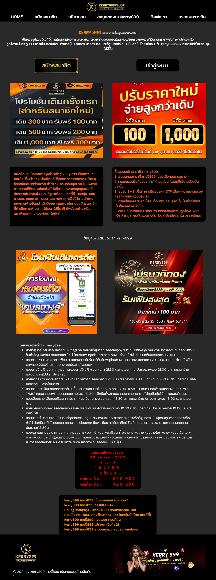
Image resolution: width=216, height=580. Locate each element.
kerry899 (151, 171)
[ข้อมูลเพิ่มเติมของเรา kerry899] (107, 238)
